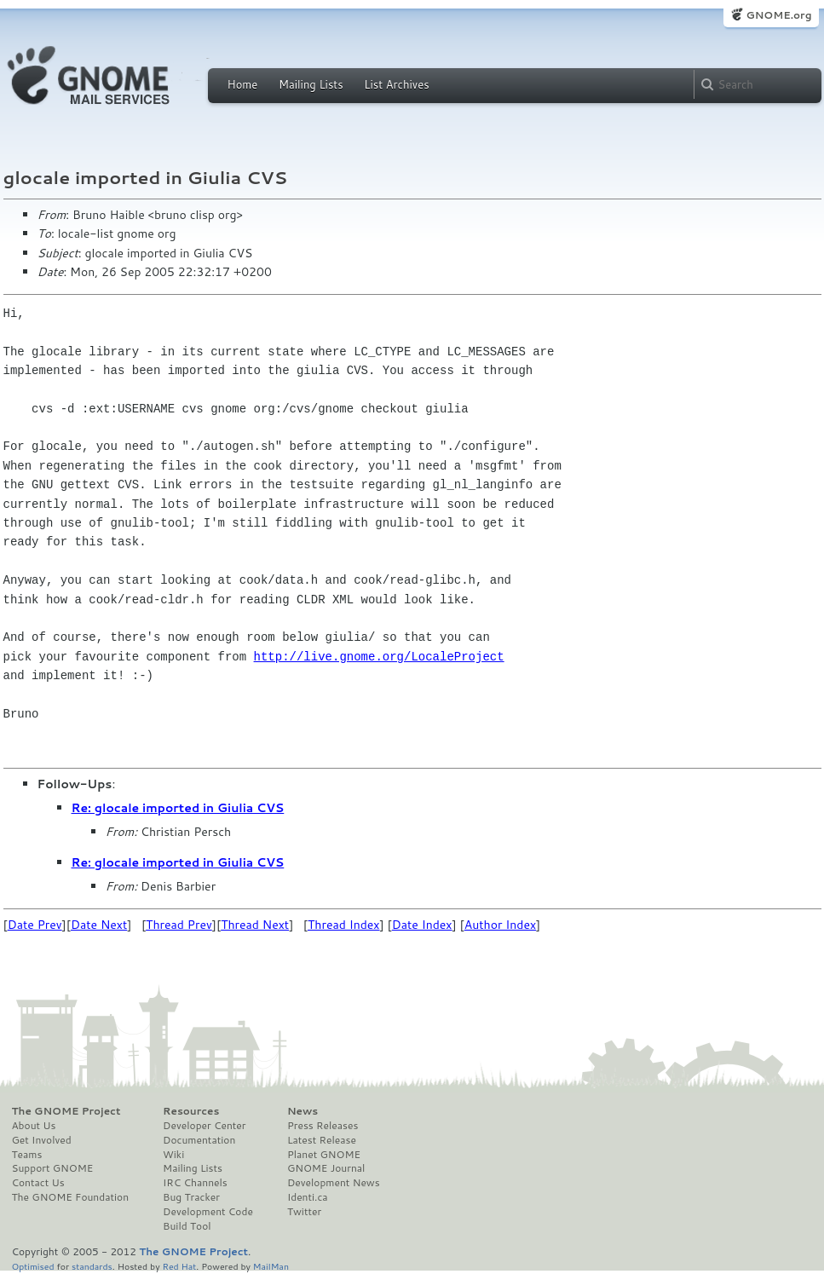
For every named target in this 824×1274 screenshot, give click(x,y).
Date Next (99, 924)
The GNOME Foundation (71, 1197)
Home (243, 84)
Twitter (304, 1212)
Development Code (208, 1212)
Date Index (422, 924)
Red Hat (179, 1266)
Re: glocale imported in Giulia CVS (178, 807)
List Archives (396, 84)
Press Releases (322, 1126)
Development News (333, 1183)
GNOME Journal (326, 1168)
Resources (191, 1111)
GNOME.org (778, 15)
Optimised (33, 1266)
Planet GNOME (323, 1155)
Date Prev (35, 924)
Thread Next (255, 924)
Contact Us (38, 1183)
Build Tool (186, 1226)
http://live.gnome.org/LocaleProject (379, 657)
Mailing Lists (311, 84)
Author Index (500, 924)
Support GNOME (53, 1168)
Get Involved (42, 1140)
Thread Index (344, 924)
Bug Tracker (191, 1197)
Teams (27, 1155)
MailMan (271, 1266)
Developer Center (204, 1126)
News (302, 1111)
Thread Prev (179, 924)
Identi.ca (307, 1197)
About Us (34, 1126)
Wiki (173, 1155)
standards (92, 1266)
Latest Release (321, 1140)
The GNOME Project (66, 1111)
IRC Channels (195, 1183)
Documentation (199, 1140)
